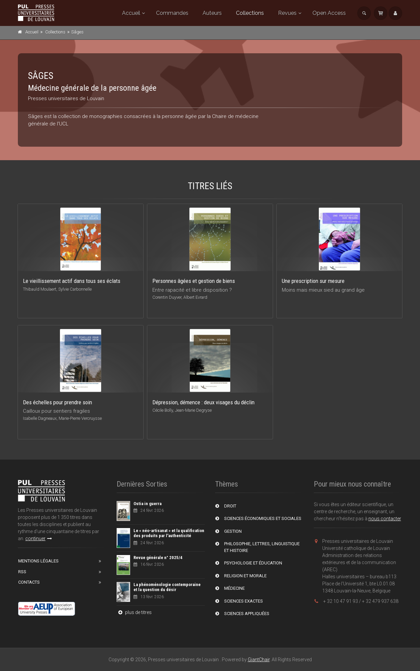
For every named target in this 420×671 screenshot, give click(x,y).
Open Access (329, 13)
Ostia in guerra (147, 503)
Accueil (131, 13)
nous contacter (384, 518)
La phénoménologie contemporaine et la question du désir (167, 587)
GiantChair (259, 659)
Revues (287, 13)
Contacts (29, 582)
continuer (38, 538)
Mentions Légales (38, 560)
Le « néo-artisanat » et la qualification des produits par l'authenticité (168, 533)
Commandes (172, 13)
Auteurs (212, 13)
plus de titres (134, 612)
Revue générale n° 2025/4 (157, 557)
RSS (22, 571)
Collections (250, 13)
